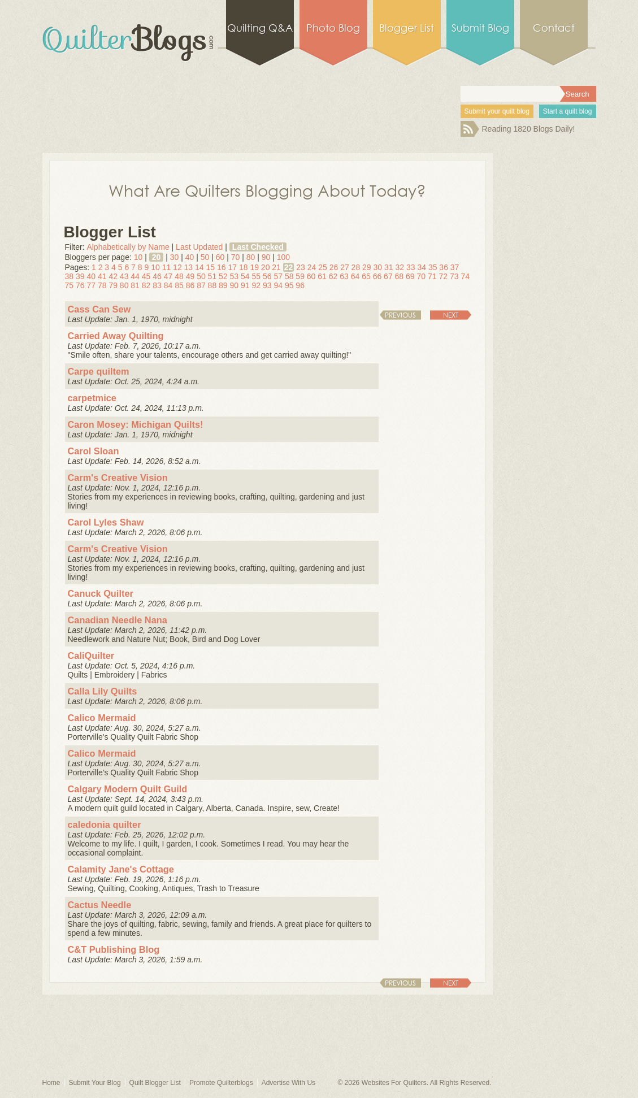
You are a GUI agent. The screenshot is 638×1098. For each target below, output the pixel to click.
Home (51, 1083)
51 (212, 276)
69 (410, 276)
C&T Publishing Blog (114, 949)
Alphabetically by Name (127, 246)
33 (410, 267)
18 (243, 267)
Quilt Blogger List (155, 1083)
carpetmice (92, 398)
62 (333, 276)
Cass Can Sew (99, 309)
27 (344, 267)
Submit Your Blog (95, 1083)
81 (135, 285)
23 (300, 267)
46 (157, 276)
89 (223, 285)
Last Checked (258, 246)
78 (102, 285)
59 (300, 276)
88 (212, 285)
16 (221, 267)
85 (179, 285)
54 (245, 276)
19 (254, 267)
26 (333, 267)
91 (245, 285)
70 (235, 257)
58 (289, 276)
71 (432, 276)
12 (177, 267)
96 (300, 285)
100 (283, 257)
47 (168, 276)
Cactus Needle (100, 905)
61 (322, 276)
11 (166, 267)
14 (199, 267)
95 (289, 285)
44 (135, 276)
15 (210, 267)
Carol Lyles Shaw (106, 522)
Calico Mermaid (102, 718)
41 (102, 276)
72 (443, 276)
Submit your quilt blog (497, 111)
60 (220, 257)
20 (156, 257)
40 (189, 257)
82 (146, 285)
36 (443, 267)
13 (188, 267)
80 (250, 257)
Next (450, 315)
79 (113, 285)
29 (366, 267)
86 (190, 285)
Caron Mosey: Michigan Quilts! (135, 424)
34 (421, 267)
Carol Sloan (93, 451)
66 (377, 276)
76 (80, 285)
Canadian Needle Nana (117, 620)
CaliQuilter (91, 655)
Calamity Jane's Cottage (121, 869)
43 (124, 276)
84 (168, 285)
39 (80, 276)
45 (146, 276)
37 (454, 267)
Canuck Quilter (100, 593)
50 (205, 257)
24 (311, 267)
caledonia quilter (104, 824)
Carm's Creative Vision (118, 477)
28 (356, 267)
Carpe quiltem (98, 371)
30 (174, 257)
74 (465, 276)
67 (388, 276)
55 (256, 276)
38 (69, 276)
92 (256, 285)
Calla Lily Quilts (102, 691)
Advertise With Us (288, 1083)
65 (366, 276)
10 (138, 257)
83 (157, 285)
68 (399, 276)
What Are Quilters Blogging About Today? (267, 189)
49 (190, 276)
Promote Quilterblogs (221, 1083)
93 (267, 285)
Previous (400, 315)
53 (234, 276)
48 (179, 276)
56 (267, 276)
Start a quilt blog (567, 111)
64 (355, 276)
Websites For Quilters (394, 1083)
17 (232, 267)
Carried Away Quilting (116, 336)
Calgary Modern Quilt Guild (128, 789)
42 (113, 276)
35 (432, 267)
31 (388, 267)
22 (288, 267)
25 (322, 267)
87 (201, 285)
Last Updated (199, 246)
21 (276, 267)
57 (278, 276)
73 (454, 276)
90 (266, 257)
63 (344, 276)
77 (91, 285)
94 (278, 285)
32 (399, 267)
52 (223, 276)
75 (69, 285)
